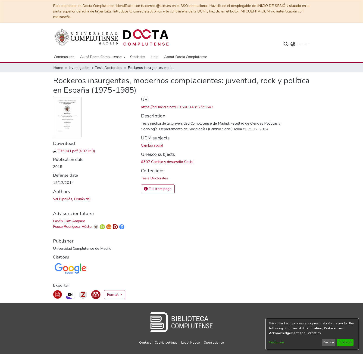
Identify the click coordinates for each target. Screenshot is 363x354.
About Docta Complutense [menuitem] (185, 56)
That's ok (345, 342)
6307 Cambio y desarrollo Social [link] (167, 161)
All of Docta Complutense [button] (101, 56)
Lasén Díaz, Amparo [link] (69, 221)
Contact (145, 342)
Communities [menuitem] (64, 56)
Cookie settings (166, 342)
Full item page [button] (158, 188)
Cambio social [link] (152, 145)
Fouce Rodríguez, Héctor (73, 226)
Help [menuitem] (155, 56)
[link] (74, 151)
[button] (286, 44)
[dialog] (312, 334)
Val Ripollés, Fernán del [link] (72, 199)
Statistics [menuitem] (137, 56)
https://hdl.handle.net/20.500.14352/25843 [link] (177, 107)
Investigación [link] (79, 67)
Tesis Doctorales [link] (108, 67)
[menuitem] (102, 57)
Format (113, 294)
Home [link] (58, 67)
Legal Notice (190, 342)
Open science (214, 342)
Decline (328, 342)
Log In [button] (302, 44)
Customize (276, 342)
